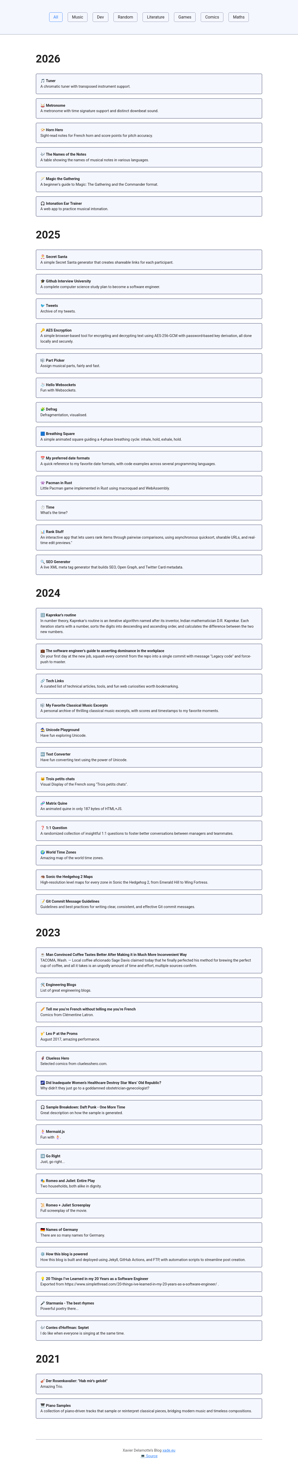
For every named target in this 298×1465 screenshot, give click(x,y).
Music (77, 17)
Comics (212, 17)
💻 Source (149, 1456)
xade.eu (168, 1450)
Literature (155, 17)
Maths (238, 17)
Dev (100, 17)
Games (184, 17)
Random (125, 17)
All (56, 17)
